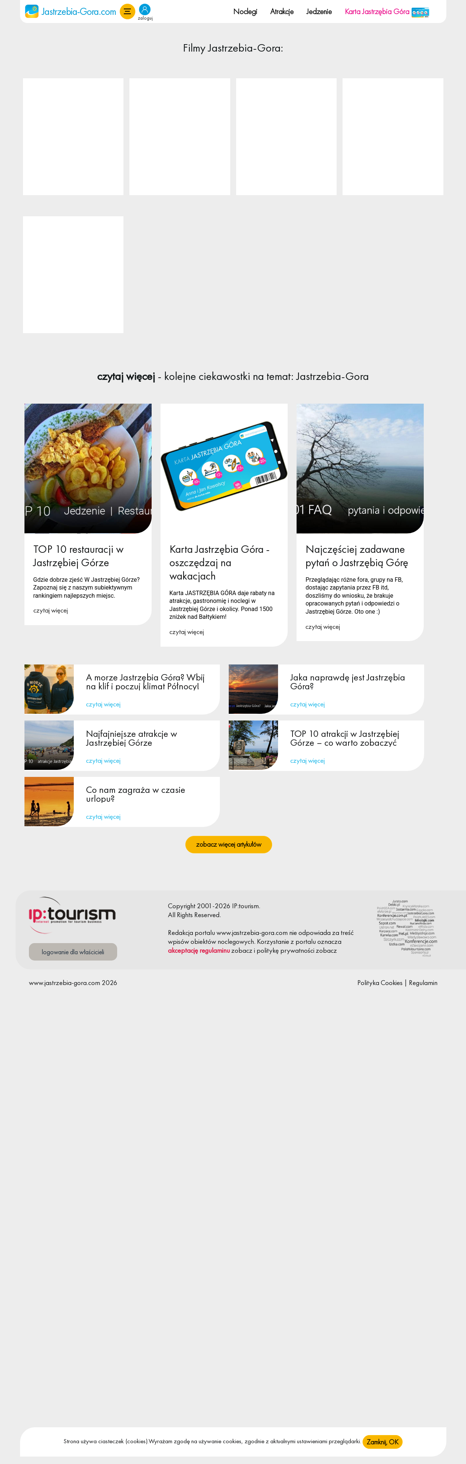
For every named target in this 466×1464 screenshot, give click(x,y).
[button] (127, 11)
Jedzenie (319, 11)
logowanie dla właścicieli (73, 952)
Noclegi (245, 11)
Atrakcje (282, 11)
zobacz (241, 950)
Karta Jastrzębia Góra (387, 11)
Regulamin (423, 982)
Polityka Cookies (380, 982)
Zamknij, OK (383, 1442)
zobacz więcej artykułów (228, 844)
